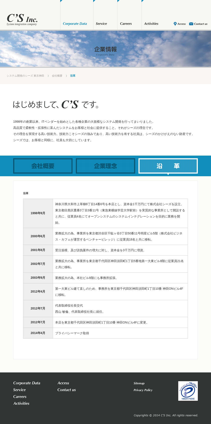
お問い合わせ (198, 24)
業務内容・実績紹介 (102, 24)
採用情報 (126, 24)
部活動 (152, 24)
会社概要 (74, 24)
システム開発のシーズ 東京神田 (25, 75)
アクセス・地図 (180, 24)
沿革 (168, 166)
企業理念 (105, 166)
